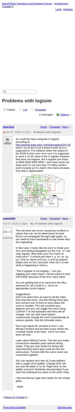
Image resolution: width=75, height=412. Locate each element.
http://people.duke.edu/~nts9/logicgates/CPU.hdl (43, 144)
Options (64, 114)
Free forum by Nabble (14, 407)
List (25, 109)
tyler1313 (8, 126)
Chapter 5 (7, 6)
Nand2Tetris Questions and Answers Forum (27, 3)
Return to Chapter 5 (15, 397)
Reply (43, 126)
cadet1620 (9, 218)
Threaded (40, 109)
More (65, 126)
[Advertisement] (37, 46)
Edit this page (65, 407)
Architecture (61, 3)
